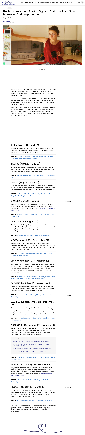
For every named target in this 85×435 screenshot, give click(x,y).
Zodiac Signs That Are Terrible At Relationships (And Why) (31, 341)
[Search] (79, 2)
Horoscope (28, 2)
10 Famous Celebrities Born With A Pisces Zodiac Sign (34, 400)
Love (19, 2)
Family (35, 2)
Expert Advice (70, 2)
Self (32, 2)
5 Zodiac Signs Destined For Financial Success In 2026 (30, 351)
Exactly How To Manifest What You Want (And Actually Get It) (32, 348)
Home (4, 8)
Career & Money (63, 2)
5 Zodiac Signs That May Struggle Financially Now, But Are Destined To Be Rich (31, 345)
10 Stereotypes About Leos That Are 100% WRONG (33, 235)
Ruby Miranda (6, 21)
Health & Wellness (54, 2)
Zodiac (22, 2)
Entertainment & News (43, 2)
